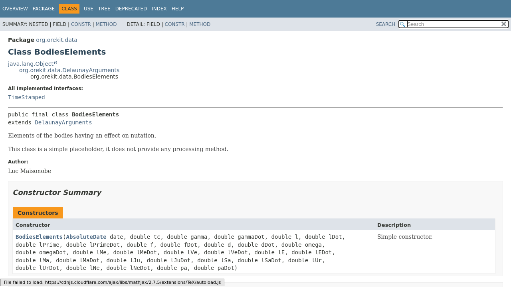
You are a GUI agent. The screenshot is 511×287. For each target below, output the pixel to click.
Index (159, 9)
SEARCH (386, 24)
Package (44, 9)
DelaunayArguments (63, 122)
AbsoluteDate (86, 237)
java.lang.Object (30, 64)
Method (106, 24)
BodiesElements (39, 237)
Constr (81, 24)
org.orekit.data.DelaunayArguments (69, 70)
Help (178, 9)
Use (88, 9)
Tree (104, 9)
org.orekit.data (56, 40)
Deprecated (131, 9)
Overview (15, 9)
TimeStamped (26, 97)
